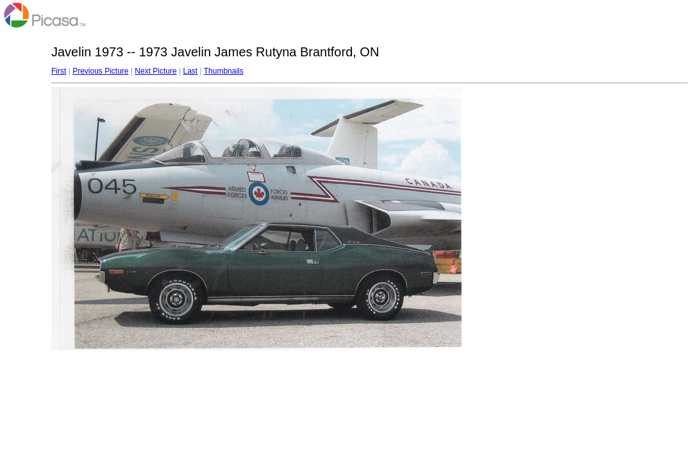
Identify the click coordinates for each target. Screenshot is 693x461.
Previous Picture (100, 71)
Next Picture (155, 71)
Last (190, 71)
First (58, 71)
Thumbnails (224, 71)
